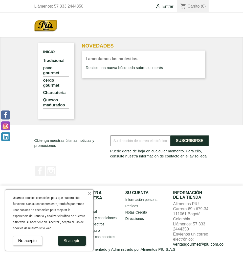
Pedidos (131, 206)
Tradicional (53, 60)
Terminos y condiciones (98, 218)
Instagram (51, 171)
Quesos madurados (54, 102)
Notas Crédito (136, 212)
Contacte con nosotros (97, 237)
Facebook (40, 171)
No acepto (27, 241)
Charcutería (54, 92)
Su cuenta (137, 193)
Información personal (142, 200)
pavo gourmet (51, 70)
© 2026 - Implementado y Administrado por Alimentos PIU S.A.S (121, 249)
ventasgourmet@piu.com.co (198, 244)
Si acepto (71, 241)
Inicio (49, 52)
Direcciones (134, 219)
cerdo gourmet (51, 82)
